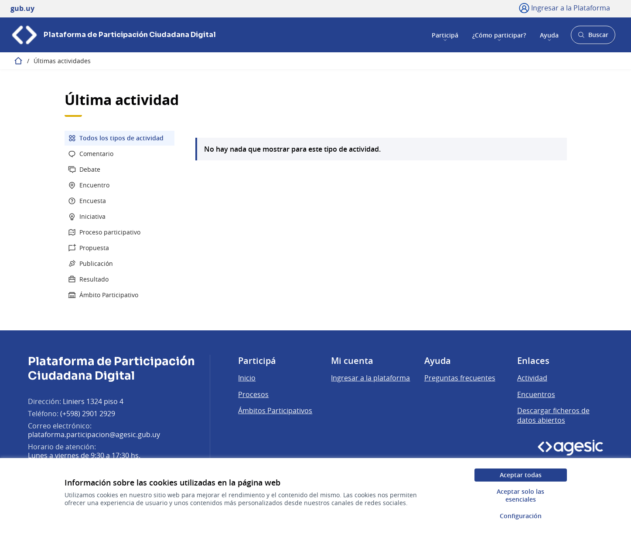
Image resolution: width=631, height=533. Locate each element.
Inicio (247, 378)
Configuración (521, 516)
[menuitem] (119, 138)
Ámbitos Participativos (275, 410)
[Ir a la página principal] (113, 34)
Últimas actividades (62, 61)
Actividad (532, 378)
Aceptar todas (521, 475)
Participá (445, 35)
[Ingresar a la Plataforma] (564, 8)
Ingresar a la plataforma (370, 378)
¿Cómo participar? (499, 35)
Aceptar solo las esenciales (520, 495)
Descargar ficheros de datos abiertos (553, 415)
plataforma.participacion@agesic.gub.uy (94, 434)
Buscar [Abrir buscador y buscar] (592, 37)
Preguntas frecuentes (459, 378)
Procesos (253, 394)
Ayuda (549, 35)
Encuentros (536, 394)
